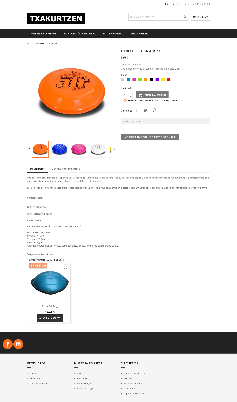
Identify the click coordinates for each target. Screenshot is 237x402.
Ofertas (33, 373)
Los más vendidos (38, 383)
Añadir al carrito (152, 95)
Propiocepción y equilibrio (79, 33)
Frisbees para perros (43, 33)
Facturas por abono (133, 383)
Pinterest (154, 110)
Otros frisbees (139, 33)
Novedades (35, 378)
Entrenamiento (113, 33)
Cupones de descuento (135, 393)
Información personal (134, 373)
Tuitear (145, 110)
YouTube (18, 344)
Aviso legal (81, 378)
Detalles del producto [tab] (66, 168)
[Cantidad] (125, 94)
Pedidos (127, 378)
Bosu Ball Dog (50, 306)
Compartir (137, 110)
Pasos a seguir (84, 383)
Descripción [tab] (37, 168)
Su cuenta (129, 363)
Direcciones (129, 388)
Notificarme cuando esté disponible (149, 137)
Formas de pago (84, 388)
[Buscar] (158, 17)
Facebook (8, 344)
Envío (79, 373)
